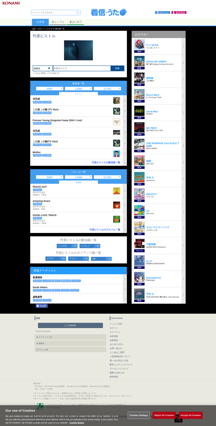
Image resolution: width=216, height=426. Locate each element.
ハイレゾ (54, 73)
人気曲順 (78, 88)
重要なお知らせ (117, 373)
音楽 (40, 21)
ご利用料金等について (120, 356)
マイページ (115, 332)
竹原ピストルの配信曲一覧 (106, 162)
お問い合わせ (116, 348)
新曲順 (49, 88)
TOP (33, 29)
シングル (41, 73)
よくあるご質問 (117, 352)
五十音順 (107, 88)
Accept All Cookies (191, 419)
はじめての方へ (117, 344)
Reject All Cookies (164, 419)
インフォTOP (116, 324)
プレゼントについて (119, 368)
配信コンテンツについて (121, 364)
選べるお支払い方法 (119, 360)
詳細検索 (72, 325)
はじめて (75, 21)
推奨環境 (114, 377)
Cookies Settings (139, 419)
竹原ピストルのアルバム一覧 (104, 229)
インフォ (57, 21)
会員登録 (114, 336)
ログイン (114, 328)
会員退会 (114, 340)
